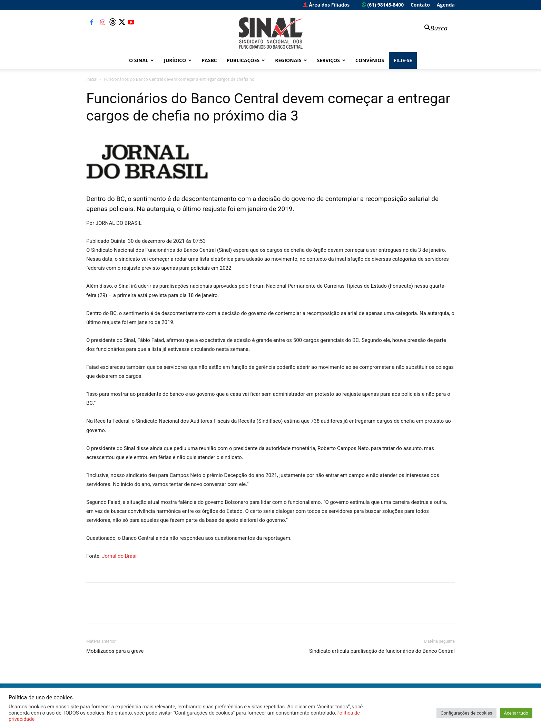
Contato (420, 4)
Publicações (246, 60)
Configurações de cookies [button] (466, 713)
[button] (432, 28)
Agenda (446, 4)
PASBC (209, 60)
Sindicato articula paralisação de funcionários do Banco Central (382, 651)
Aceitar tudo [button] (516, 713)
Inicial (91, 79)
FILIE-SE (403, 60)
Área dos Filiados (326, 4)
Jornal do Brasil (120, 556)
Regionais (291, 60)
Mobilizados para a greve (115, 651)
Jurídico (177, 60)
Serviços (331, 60)
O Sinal (141, 60)
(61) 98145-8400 (383, 4)
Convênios (369, 60)
